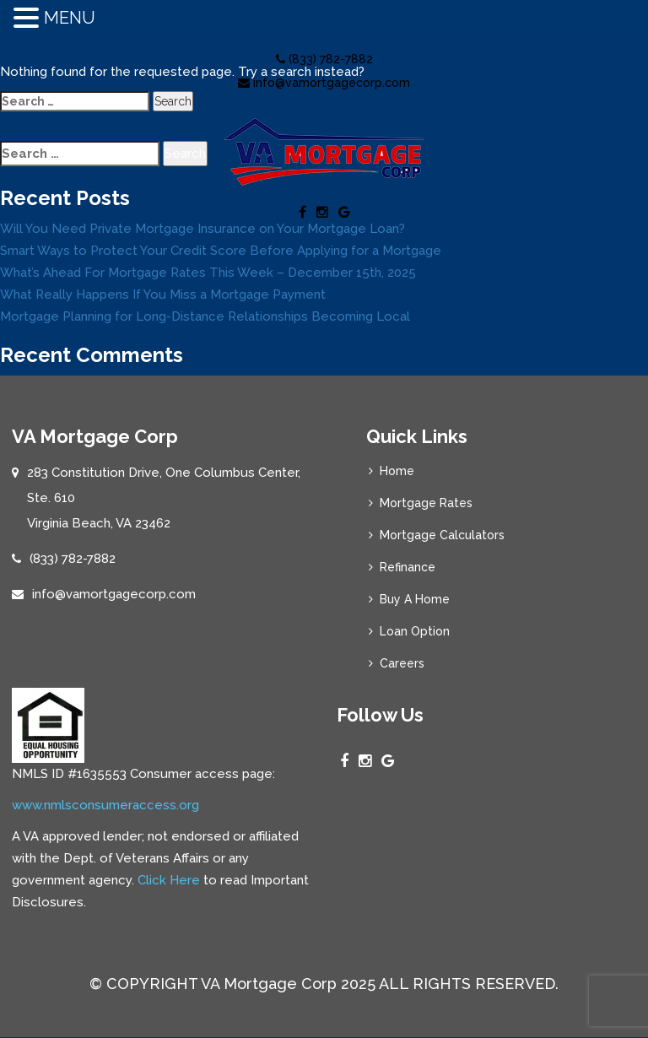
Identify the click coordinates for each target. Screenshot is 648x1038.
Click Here (169, 880)
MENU (69, 18)
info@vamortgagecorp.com (324, 82)
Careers (402, 663)
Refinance (407, 567)
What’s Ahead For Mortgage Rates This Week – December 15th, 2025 (208, 272)
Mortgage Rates (426, 503)
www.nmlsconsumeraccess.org (105, 805)
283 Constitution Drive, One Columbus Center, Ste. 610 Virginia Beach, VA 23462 (163, 498)
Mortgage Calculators (442, 535)
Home (397, 471)
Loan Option (415, 631)
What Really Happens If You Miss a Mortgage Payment (163, 294)
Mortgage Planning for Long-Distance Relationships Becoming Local (205, 316)
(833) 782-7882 (324, 59)
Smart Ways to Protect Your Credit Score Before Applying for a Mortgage (220, 250)
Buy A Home (415, 599)
